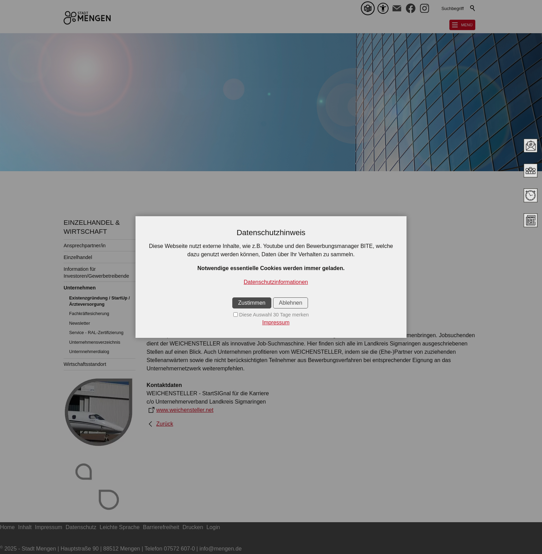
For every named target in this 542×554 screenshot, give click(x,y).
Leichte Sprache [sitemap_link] (120, 527)
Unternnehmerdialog (89, 351)
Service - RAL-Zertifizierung (96, 332)
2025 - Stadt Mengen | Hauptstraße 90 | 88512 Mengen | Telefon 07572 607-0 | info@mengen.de (121, 549)
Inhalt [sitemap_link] (24, 527)
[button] (397, 8)
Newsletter (79, 323)
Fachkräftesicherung (89, 313)
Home (7, 527)
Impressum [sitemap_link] (48, 527)
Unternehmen (80, 287)
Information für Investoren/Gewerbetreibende (96, 272)
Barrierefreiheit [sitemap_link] (161, 527)
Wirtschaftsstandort (85, 364)
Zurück (164, 424)
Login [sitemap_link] (213, 527)
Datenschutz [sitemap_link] (81, 527)
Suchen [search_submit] (472, 8)
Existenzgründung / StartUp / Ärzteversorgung (99, 301)
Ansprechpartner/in (85, 245)
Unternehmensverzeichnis (94, 342)
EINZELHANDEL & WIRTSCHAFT (92, 227)
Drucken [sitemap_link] (193, 527)
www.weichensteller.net (184, 410)
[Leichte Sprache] (369, 8)
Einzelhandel (78, 257)
